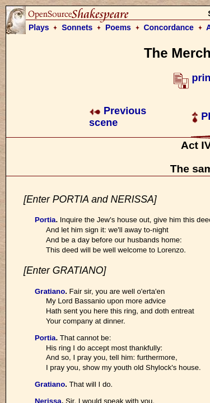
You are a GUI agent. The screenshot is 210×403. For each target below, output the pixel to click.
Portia (45, 219)
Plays (39, 27)
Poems (118, 27)
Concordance (168, 27)
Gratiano (50, 291)
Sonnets (77, 27)
